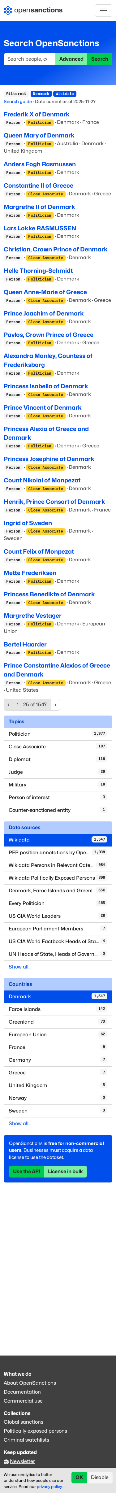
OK (79, 1477)
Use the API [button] (26, 1171)
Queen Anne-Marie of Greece (45, 292)
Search (99, 59)
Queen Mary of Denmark (39, 135)
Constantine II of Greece (38, 185)
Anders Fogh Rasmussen (40, 164)
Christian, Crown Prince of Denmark (56, 249)
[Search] (30, 59)
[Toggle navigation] (103, 10)
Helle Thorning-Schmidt (38, 270)
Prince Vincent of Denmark (43, 407)
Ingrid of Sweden (28, 523)
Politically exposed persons (35, 1431)
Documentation (22, 1392)
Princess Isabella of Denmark (46, 386)
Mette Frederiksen (30, 573)
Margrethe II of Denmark (39, 207)
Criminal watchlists (26, 1440)
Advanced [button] (71, 59)
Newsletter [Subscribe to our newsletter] (22, 1461)
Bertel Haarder (25, 644)
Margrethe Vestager (33, 615)
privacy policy (49, 1486)
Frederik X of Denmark (37, 114)
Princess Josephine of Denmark (49, 459)
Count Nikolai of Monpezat (42, 480)
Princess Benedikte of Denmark (49, 594)
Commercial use (23, 1401)
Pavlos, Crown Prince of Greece (48, 334)
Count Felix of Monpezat (39, 551)
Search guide (18, 101)
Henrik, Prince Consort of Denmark (54, 501)
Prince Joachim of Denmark (44, 313)
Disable (100, 1477)
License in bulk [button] (65, 1171)
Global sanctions (23, 1422)
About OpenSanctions (30, 1383)
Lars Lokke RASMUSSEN (40, 228)
